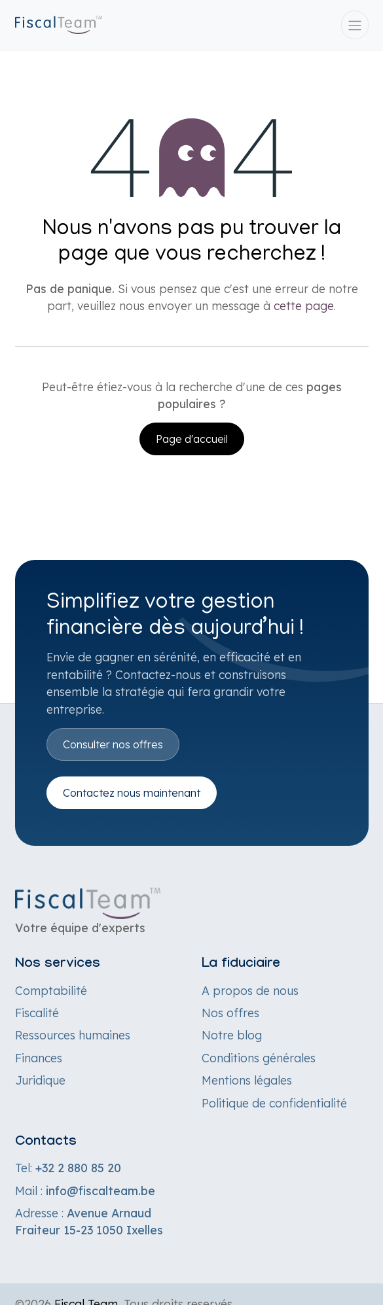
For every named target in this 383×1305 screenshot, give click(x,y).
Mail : (85, 1190)
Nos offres (230, 1012)
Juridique (40, 1080)
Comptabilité (51, 990)
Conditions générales (259, 1058)
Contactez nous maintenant (131, 792)
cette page (304, 305)
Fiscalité (37, 1012)
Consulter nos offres (113, 744)
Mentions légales (247, 1080)
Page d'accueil (192, 438)
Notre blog (232, 1035)
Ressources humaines (72, 1035)
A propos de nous (250, 990)
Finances (38, 1058)
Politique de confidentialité (274, 1103)
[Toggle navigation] (355, 24)
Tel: (68, 1167)
